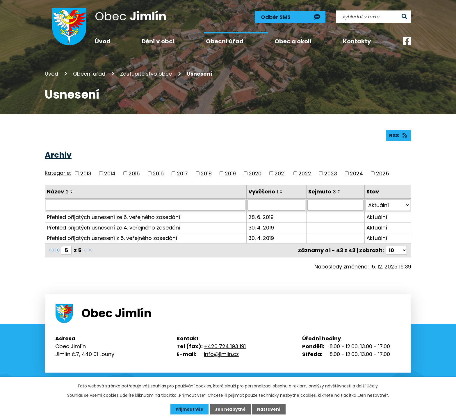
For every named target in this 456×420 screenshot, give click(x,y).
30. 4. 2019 (261, 227)
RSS (398, 135)
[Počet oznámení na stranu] (396, 250)
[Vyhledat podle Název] (145, 205)
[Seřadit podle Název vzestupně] (72, 190)
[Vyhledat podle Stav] (388, 205)
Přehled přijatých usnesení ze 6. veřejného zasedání (113, 216)
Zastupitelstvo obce (146, 73)
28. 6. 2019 (261, 216)
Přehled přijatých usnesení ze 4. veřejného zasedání (113, 227)
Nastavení (268, 409)
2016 (158, 173)
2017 (182, 173)
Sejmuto (322, 191)
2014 (109, 173)
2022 (304, 173)
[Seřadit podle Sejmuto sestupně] (339, 192)
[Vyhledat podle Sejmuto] (335, 205)
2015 (134, 173)
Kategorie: (58, 173)
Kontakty (357, 41)
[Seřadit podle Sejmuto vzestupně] (339, 190)
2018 (206, 173)
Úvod (51, 73)
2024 (356, 173)
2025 (382, 173)
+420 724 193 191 (225, 346)
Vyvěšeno (263, 191)
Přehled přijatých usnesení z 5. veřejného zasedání (112, 237)
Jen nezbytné (230, 409)
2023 (330, 173)
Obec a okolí (293, 41)
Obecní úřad (89, 73)
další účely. (367, 386)
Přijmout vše (189, 409)
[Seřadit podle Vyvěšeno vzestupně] (281, 190)
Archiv (58, 155)
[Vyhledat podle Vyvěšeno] (276, 205)
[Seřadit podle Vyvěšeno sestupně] (281, 192)
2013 (85, 173)
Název (58, 191)
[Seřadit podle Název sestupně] (72, 192)
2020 (255, 173)
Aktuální (376, 216)
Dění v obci (158, 41)
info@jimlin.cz (221, 353)
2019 (230, 173)
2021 (280, 173)
